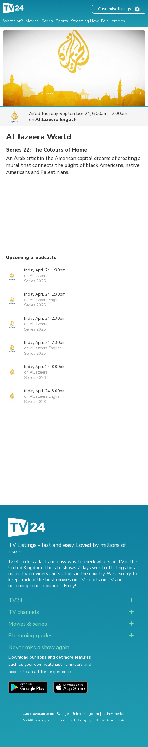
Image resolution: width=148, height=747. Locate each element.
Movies (32, 21)
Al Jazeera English (55, 120)
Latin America (113, 713)
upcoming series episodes (35, 586)
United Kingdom (85, 713)
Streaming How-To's (89, 21)
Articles (118, 21)
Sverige (62, 713)
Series (47, 21)
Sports (62, 21)
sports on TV (100, 580)
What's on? (13, 21)
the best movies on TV (61, 580)
